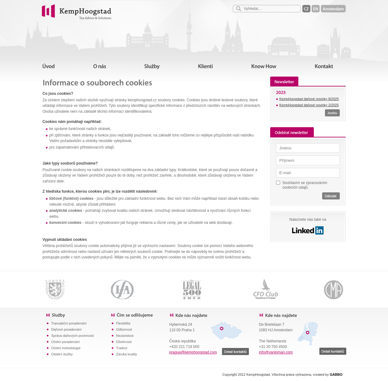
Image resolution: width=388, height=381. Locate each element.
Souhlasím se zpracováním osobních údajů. (305, 185)
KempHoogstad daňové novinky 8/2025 (309, 99)
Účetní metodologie (66, 348)
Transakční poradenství (69, 323)
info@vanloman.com (276, 352)
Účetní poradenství (65, 342)
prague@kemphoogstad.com (193, 352)
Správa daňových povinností (72, 335)
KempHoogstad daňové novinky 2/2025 (309, 105)
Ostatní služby (62, 354)
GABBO (336, 374)
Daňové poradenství (66, 329)
